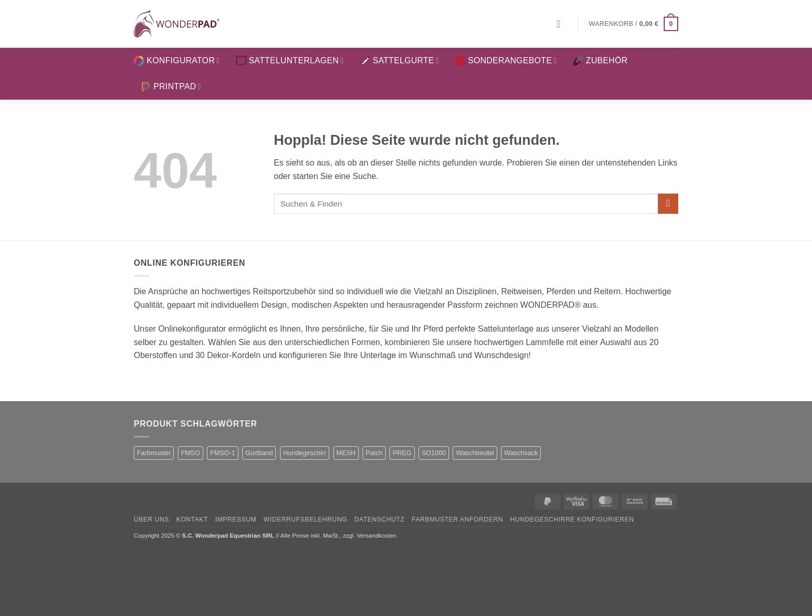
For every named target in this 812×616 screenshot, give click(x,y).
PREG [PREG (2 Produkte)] (402, 453)
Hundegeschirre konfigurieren (572, 519)
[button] (562, 23)
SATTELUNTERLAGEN (290, 61)
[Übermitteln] (668, 204)
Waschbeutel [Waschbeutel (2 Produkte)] (475, 453)
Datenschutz (379, 519)
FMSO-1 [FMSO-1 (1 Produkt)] (222, 453)
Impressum (236, 519)
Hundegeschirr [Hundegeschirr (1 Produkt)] (304, 453)
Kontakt (192, 519)
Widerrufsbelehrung (305, 519)
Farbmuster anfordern (457, 519)
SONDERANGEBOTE (506, 61)
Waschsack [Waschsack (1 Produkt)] (521, 453)
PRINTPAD (171, 86)
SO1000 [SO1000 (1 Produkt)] (434, 453)
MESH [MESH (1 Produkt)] (346, 453)
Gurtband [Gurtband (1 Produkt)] (259, 453)
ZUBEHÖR (600, 61)
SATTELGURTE (399, 61)
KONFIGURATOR (177, 61)
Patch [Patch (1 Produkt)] (374, 453)
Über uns (151, 519)
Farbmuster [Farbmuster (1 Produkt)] (154, 453)
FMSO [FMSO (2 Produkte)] (190, 453)
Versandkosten (376, 535)
